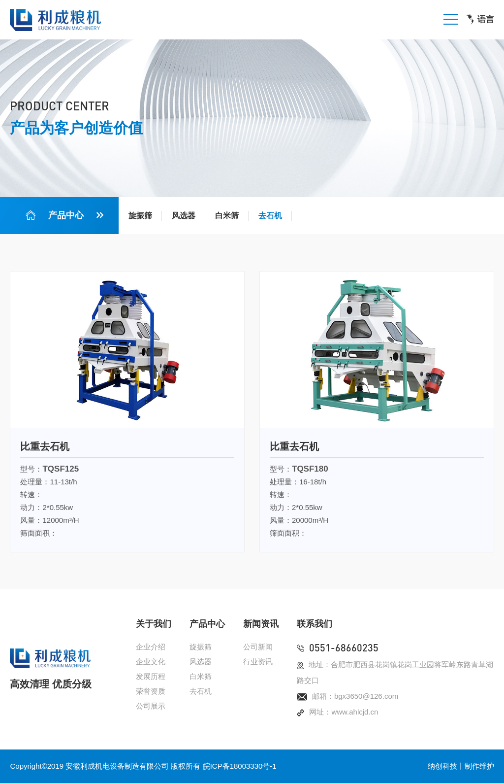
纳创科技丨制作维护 (461, 766)
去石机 (270, 215)
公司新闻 (258, 647)
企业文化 (150, 661)
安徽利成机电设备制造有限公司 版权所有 (132, 766)
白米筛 (227, 215)
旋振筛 (140, 215)
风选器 (183, 215)
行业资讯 (258, 661)
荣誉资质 (150, 691)
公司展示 (150, 706)
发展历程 (150, 676)
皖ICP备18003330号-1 (240, 766)
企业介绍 (150, 647)
